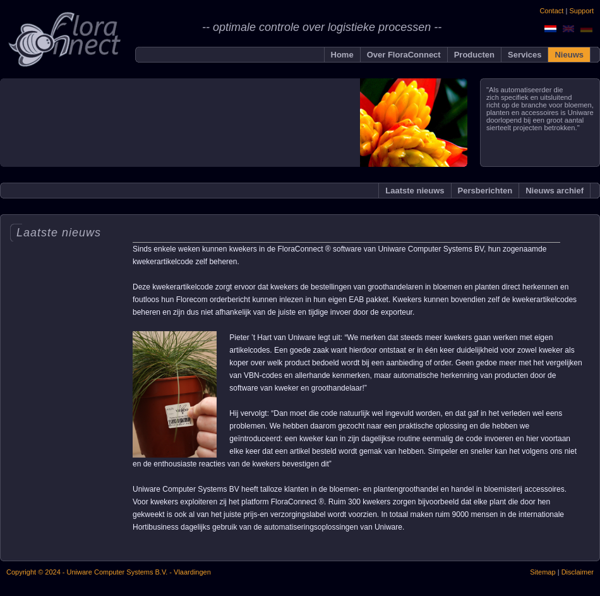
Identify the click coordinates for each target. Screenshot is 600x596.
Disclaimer (577, 572)
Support (581, 11)
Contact (551, 11)
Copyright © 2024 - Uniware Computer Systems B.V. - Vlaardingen (108, 572)
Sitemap (542, 572)
